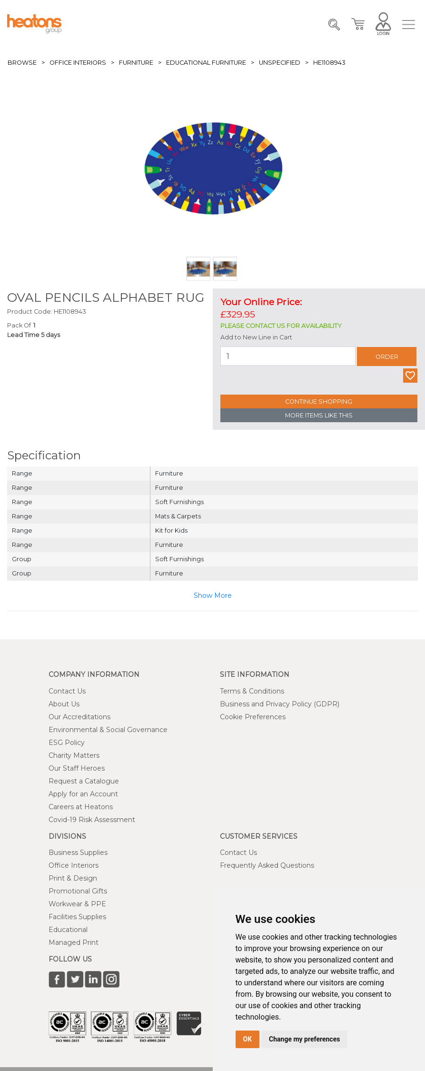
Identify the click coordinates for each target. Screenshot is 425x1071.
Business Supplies (78, 852)
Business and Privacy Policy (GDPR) (279, 704)
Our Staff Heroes (77, 768)
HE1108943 (329, 62)
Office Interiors (77, 62)
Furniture (136, 62)
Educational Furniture (206, 62)
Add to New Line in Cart (256, 337)
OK (247, 1039)
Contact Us (67, 691)
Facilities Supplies (77, 916)
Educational (68, 929)
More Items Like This (319, 415)
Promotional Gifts (78, 891)
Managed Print (74, 942)
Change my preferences (304, 1039)
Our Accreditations (79, 717)
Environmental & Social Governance (108, 729)
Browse (22, 62)
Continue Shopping (318, 401)
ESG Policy (67, 742)
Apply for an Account (83, 794)
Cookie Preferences (253, 717)
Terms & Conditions (252, 691)
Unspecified (279, 62)
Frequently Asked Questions (267, 865)
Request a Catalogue (84, 781)
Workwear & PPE (77, 904)
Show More (213, 595)
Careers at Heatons (81, 807)
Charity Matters (74, 755)
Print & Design (73, 878)
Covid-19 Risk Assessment (92, 819)
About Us (64, 704)
